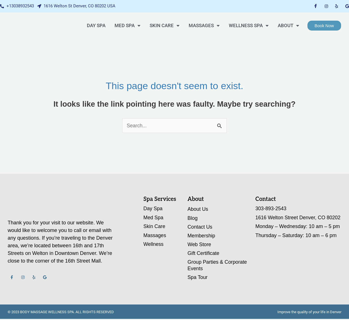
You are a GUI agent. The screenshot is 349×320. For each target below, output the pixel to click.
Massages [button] (204, 25)
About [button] (288, 25)
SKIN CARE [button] (165, 25)
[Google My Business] (347, 6)
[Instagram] (326, 6)
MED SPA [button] (128, 25)
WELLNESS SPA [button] (249, 25)
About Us (198, 209)
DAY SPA (96, 25)
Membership (202, 236)
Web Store (200, 245)
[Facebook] (316, 6)
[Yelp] (336, 6)
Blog (193, 218)
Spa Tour (198, 278)
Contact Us (200, 227)
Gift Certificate (204, 254)
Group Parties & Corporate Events (218, 266)
